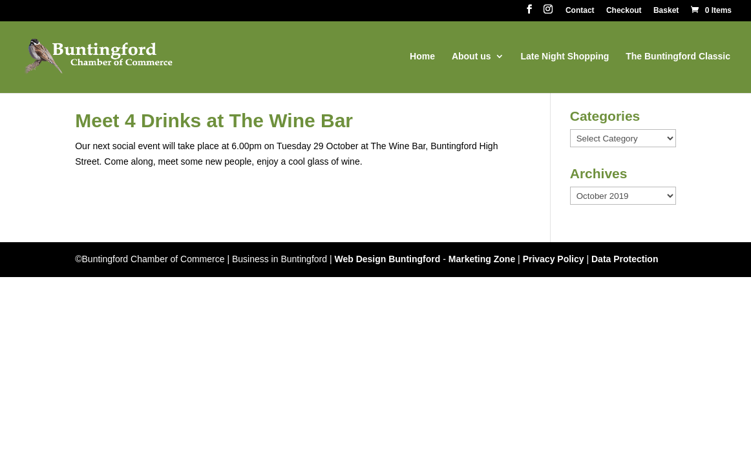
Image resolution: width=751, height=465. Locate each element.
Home (422, 56)
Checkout (624, 10)
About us (471, 56)
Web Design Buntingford (387, 259)
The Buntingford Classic (678, 56)
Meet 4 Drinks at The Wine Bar (214, 120)
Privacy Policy (553, 259)
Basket (666, 10)
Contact (580, 10)
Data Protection (624, 259)
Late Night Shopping (564, 56)
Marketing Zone (482, 259)
